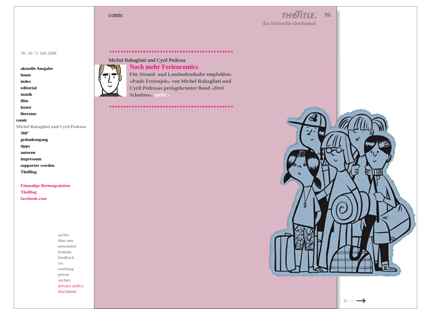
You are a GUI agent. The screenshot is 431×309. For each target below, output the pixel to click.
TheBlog (29, 171)
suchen (64, 279)
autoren (28, 152)
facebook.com (33, 198)
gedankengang (34, 139)
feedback (66, 257)
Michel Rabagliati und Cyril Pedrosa (51, 126)
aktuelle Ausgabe (37, 68)
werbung (66, 268)
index (26, 81)
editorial (29, 87)
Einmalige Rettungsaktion (45, 185)
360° (25, 132)
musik (26, 94)
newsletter (67, 246)
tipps (25, 145)
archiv (63, 234)
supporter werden (37, 165)
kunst (26, 107)
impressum (31, 158)
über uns (65, 240)
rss (60, 263)
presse (63, 274)
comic (21, 120)
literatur (29, 113)
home (26, 74)
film (24, 100)
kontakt (64, 251)
